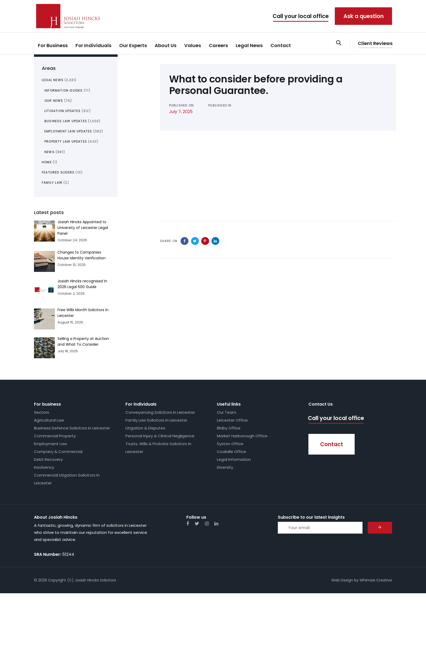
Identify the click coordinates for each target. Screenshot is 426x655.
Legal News (53, 80)
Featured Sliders (58, 172)
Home (47, 162)
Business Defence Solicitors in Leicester (72, 428)
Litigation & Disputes (145, 428)
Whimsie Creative (376, 580)
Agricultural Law (49, 420)
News (49, 152)
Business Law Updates (65, 121)
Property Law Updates (65, 141)
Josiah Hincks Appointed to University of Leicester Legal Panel (82, 227)
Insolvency (44, 467)
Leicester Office (232, 420)
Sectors (41, 412)
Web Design (342, 580)
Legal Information (234, 459)
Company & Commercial (58, 451)
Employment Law (50, 443)
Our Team (226, 412)
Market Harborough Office (242, 436)
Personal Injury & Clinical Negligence (159, 436)
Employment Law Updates (68, 131)
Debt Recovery (48, 459)
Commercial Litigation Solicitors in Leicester (67, 479)
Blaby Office (228, 428)
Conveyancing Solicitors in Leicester (160, 412)
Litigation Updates (62, 111)
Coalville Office (231, 451)
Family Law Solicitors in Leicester (156, 420)
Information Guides (63, 90)
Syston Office (230, 443)
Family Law (52, 182)
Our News (53, 100)
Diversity (225, 467)
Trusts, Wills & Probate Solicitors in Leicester (158, 447)
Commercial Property (55, 436)
